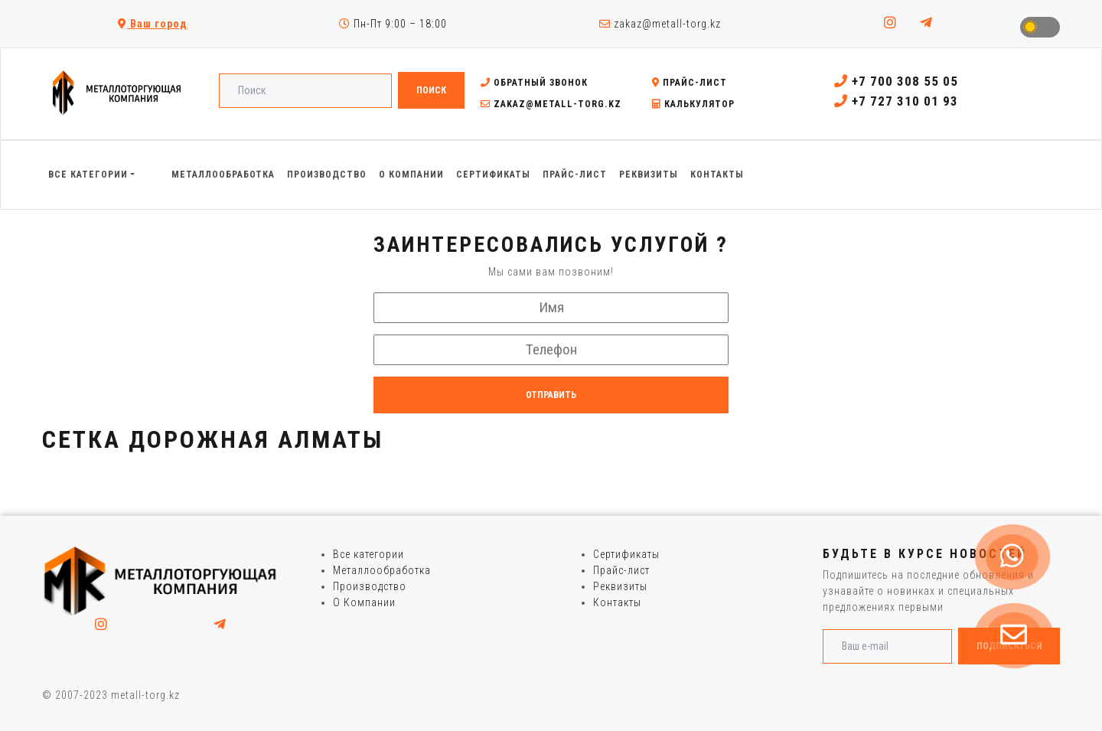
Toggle (1040, 27)
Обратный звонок (534, 82)
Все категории (368, 554)
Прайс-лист (689, 82)
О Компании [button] (411, 174)
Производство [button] (327, 174)
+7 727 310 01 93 (896, 101)
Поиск (431, 90)
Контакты (617, 602)
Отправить (551, 395)
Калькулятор (693, 104)
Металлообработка (382, 570)
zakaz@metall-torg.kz (660, 24)
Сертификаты (626, 554)
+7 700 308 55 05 (896, 81)
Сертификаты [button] (493, 174)
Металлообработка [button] (223, 174)
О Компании (364, 602)
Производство (369, 586)
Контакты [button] (717, 174)
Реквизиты (620, 586)
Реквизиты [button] (648, 174)
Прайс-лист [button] (575, 174)
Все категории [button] (88, 174)
